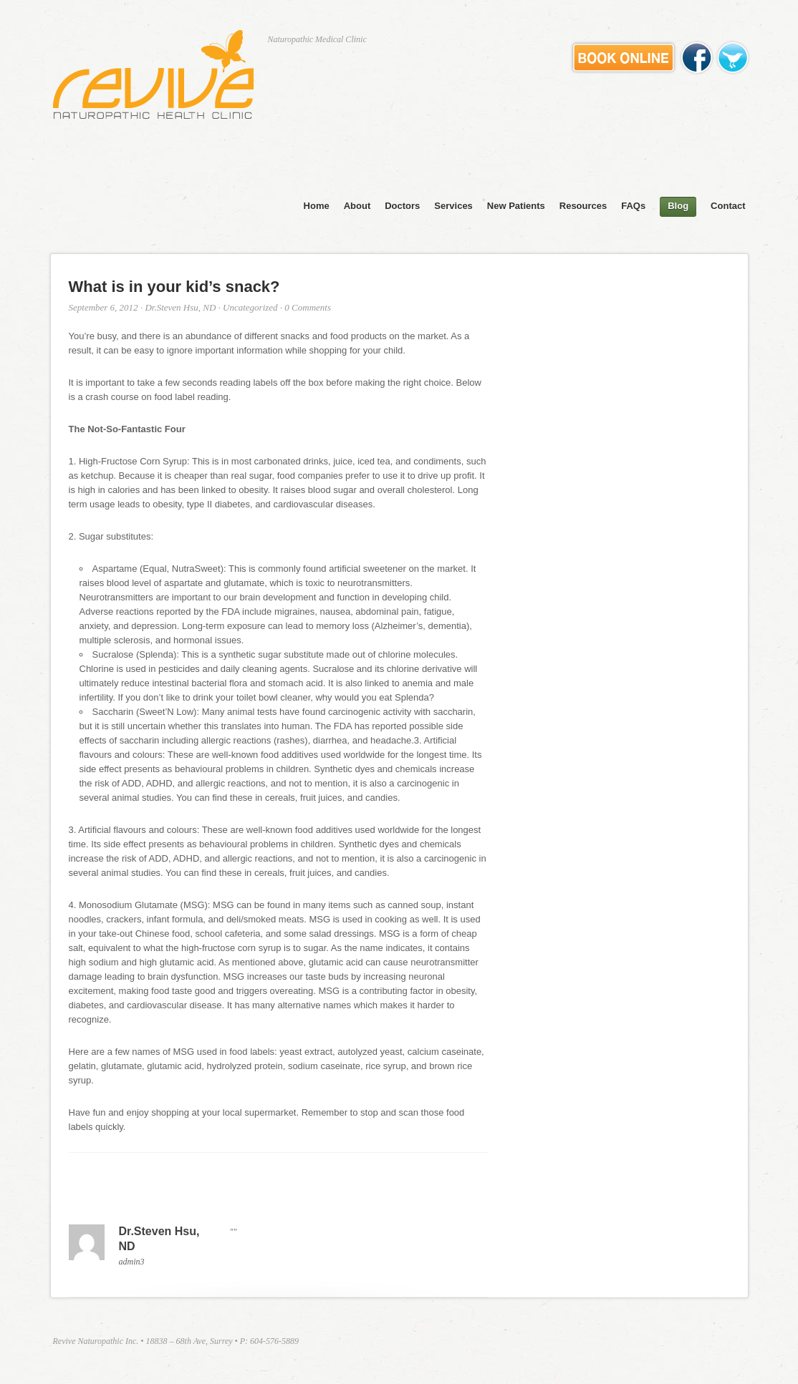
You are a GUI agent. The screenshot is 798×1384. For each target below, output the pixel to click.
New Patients (516, 205)
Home (317, 205)
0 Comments (307, 307)
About (357, 205)
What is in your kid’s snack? (174, 287)
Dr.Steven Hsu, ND (180, 307)
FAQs (633, 205)
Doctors (402, 205)
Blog (678, 205)
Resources (583, 205)
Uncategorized (250, 307)
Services (453, 205)
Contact (728, 205)
